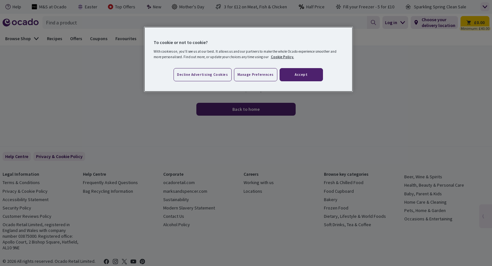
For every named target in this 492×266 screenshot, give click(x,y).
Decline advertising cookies (202, 74)
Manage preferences (255, 74)
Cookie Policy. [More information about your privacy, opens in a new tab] (282, 57)
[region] (248, 59)
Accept (301, 74)
